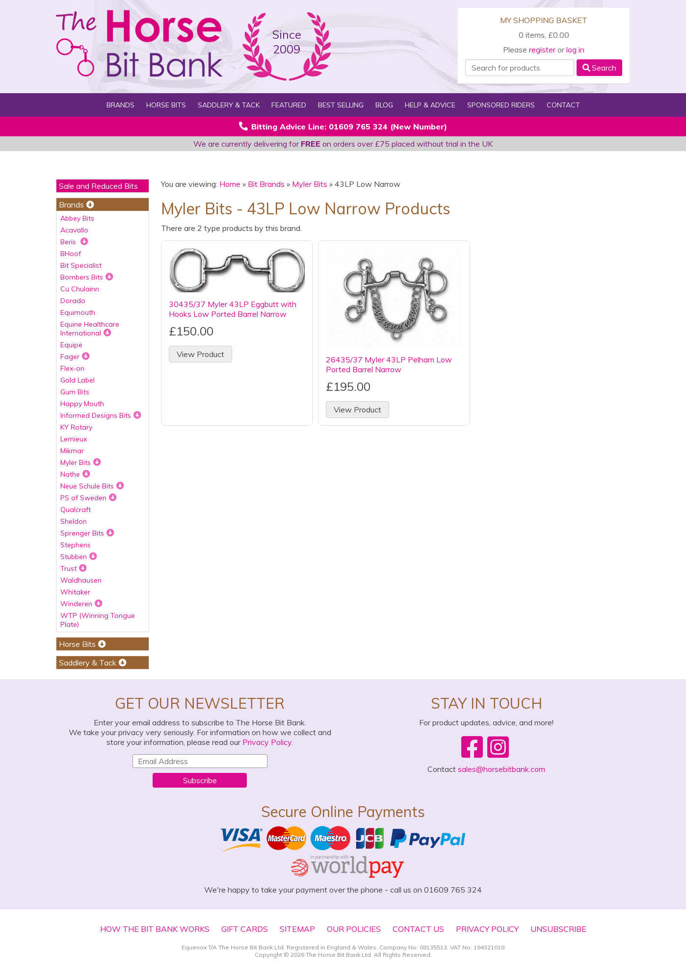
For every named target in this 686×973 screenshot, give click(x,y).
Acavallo (74, 230)
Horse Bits (166, 105)
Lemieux (73, 439)
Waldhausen (81, 580)
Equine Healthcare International (89, 328)
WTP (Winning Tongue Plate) (97, 620)
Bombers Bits (86, 277)
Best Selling (341, 105)
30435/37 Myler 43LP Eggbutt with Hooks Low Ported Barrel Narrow (232, 309)
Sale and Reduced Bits (98, 186)
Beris (74, 241)
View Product (200, 354)
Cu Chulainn (79, 288)
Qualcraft (75, 509)
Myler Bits (80, 462)
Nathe (75, 474)
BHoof (70, 253)
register (542, 49)
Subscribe (200, 780)
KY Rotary (76, 427)
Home (229, 184)
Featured (288, 105)
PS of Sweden (88, 497)
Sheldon (73, 521)
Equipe (71, 344)
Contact (563, 105)
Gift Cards (244, 929)
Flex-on (72, 368)
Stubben (78, 556)
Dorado (72, 300)
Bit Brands (266, 184)
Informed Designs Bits (100, 415)
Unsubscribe (558, 929)
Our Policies (354, 929)
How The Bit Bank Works (155, 929)
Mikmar (72, 450)
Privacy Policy (266, 742)
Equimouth (77, 312)
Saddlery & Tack (229, 105)
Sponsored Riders (501, 105)
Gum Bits (74, 391)
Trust (73, 568)
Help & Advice (430, 105)
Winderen (81, 603)
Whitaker (75, 592)
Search (599, 68)
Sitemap (297, 929)
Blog (384, 105)
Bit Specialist (81, 265)
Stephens (75, 544)
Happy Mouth (82, 403)
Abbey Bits (77, 218)
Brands (120, 105)
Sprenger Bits (87, 533)
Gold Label (77, 380)
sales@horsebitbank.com (501, 769)
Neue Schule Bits (92, 486)
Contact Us (418, 929)
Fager (75, 356)
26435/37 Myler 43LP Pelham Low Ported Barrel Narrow (389, 364)
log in (575, 49)
